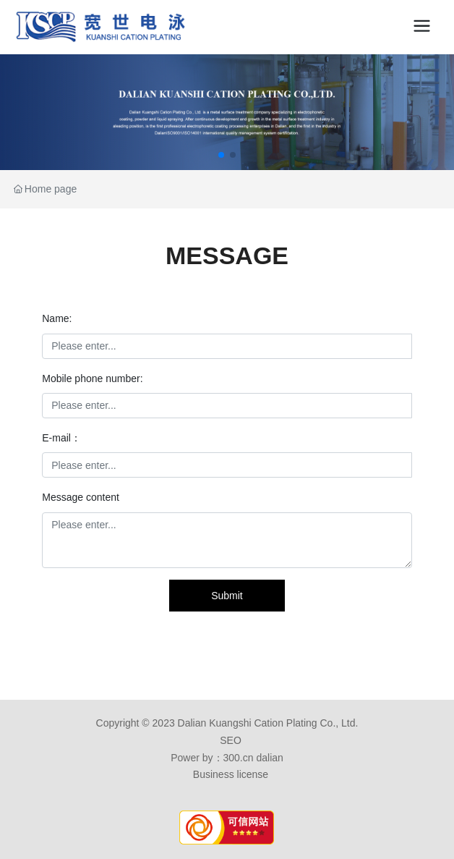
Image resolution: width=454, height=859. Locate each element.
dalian (269, 757)
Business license (230, 774)
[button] (221, 155)
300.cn (238, 757)
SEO (230, 740)
